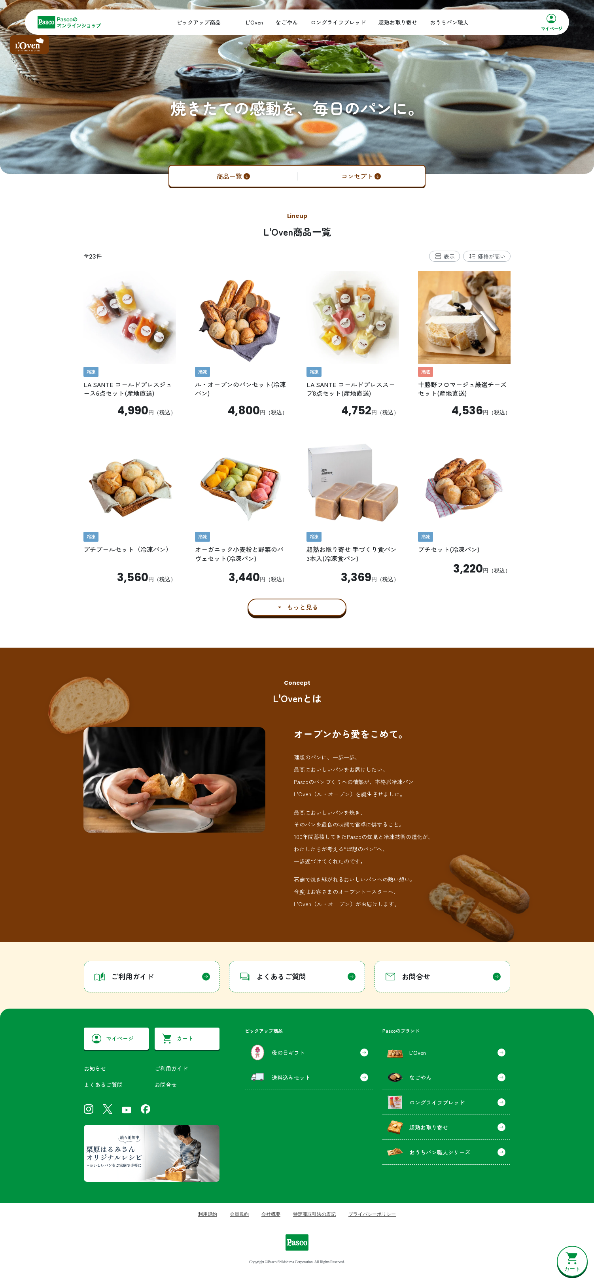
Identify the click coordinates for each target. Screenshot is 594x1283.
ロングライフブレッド (338, 22)
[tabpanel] (297, 443)
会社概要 (270, 1214)
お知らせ (95, 1068)
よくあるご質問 (103, 1084)
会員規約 (239, 1214)
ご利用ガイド (171, 1068)
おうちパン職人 (449, 22)
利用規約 (207, 1214)
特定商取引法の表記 (314, 1214)
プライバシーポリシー (372, 1214)
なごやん (287, 22)
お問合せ (166, 1084)
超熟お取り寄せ (397, 22)
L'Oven (254, 22)
